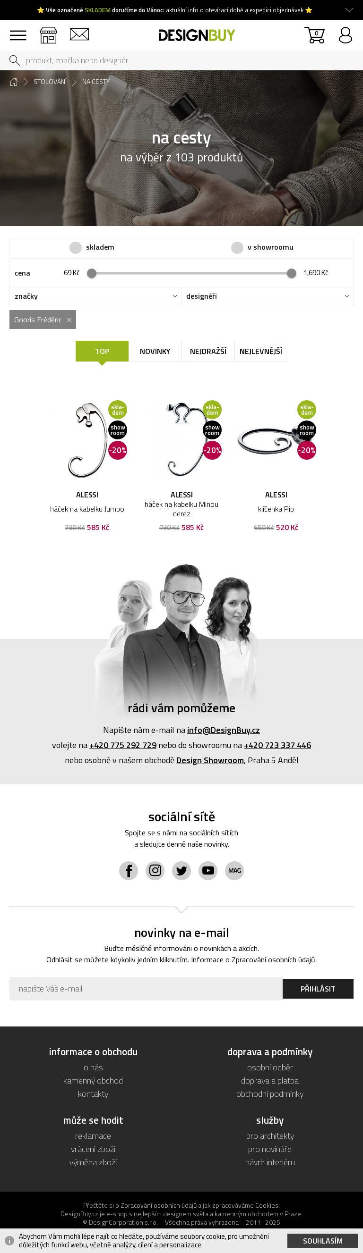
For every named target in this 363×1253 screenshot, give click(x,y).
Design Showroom (210, 760)
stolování (50, 81)
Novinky (155, 351)
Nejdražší (208, 351)
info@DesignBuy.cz (223, 729)
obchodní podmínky (269, 1093)
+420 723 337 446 (277, 745)
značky (26, 296)
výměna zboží (93, 1162)
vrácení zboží (93, 1149)
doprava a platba (270, 1080)
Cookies (266, 1205)
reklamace (93, 1135)
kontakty (79, 31)
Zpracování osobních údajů (273, 959)
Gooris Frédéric (38, 319)
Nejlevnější (261, 351)
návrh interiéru (270, 1162)
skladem (100, 247)
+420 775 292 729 (122, 745)
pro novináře (270, 1149)
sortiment (17, 31)
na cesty (96, 81)
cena (22, 273)
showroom (48, 31)
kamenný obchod (93, 1080)
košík (316, 32)
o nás (93, 1067)
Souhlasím (323, 1240)
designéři (201, 296)
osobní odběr (270, 1067)
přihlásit (345, 31)
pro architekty (270, 1135)
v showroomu (271, 247)
